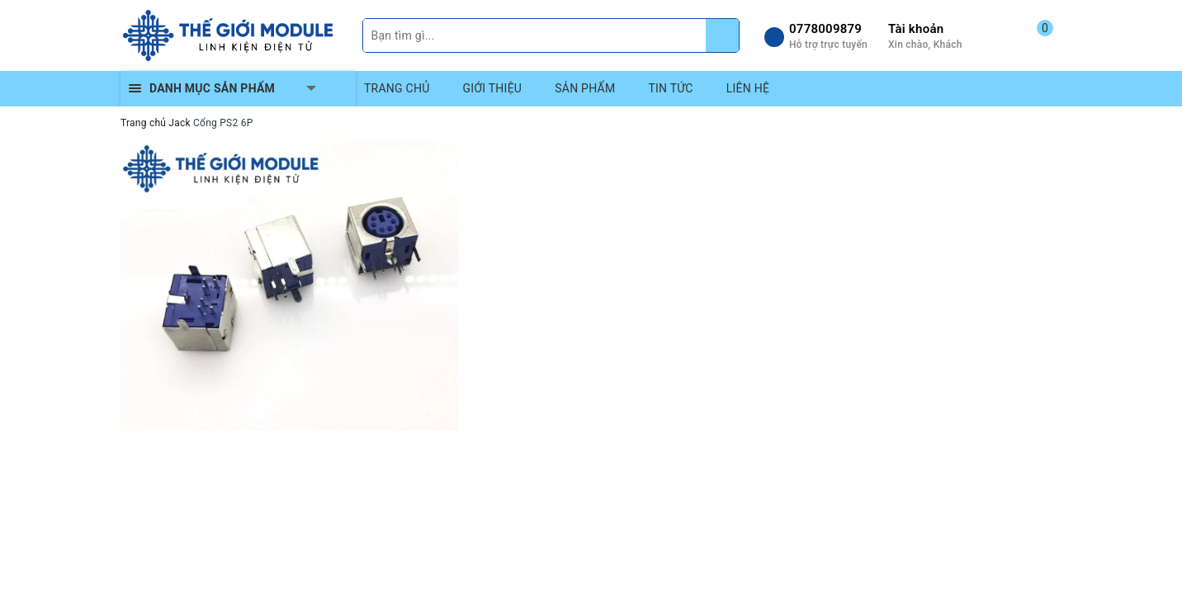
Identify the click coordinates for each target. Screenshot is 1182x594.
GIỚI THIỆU (492, 88)
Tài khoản (915, 28)
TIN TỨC (670, 88)
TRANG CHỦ (397, 88)
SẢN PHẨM (585, 88)
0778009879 (825, 28)
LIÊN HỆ (747, 88)
